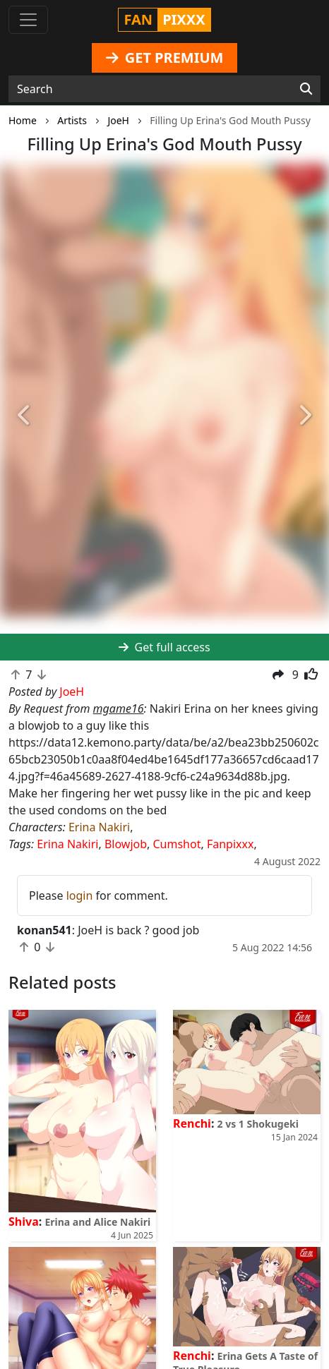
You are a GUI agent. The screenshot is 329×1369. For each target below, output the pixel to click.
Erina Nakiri (99, 827)
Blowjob (125, 844)
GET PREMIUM (165, 57)
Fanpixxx (230, 844)
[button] (24, 415)
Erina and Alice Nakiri (97, 1222)
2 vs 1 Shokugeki (258, 1123)
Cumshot (177, 844)
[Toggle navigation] (28, 20)
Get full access (164, 647)
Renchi (192, 1123)
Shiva (23, 1221)
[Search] (306, 89)
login (79, 895)
